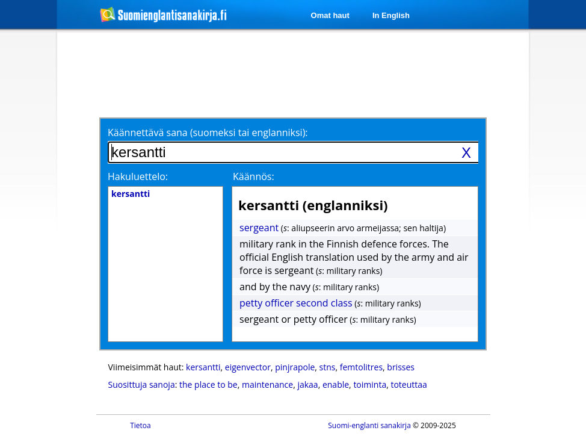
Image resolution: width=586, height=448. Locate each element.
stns (327, 367)
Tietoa (140, 425)
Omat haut (330, 15)
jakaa (307, 384)
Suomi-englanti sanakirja (369, 425)
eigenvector (248, 367)
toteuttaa (408, 384)
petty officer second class (296, 303)
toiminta (369, 384)
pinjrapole (295, 367)
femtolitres (361, 367)
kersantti (203, 367)
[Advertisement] (295, 73)
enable (335, 384)
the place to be (208, 384)
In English (391, 15)
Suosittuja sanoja (141, 384)
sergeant (259, 227)
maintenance (267, 384)
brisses (401, 367)
